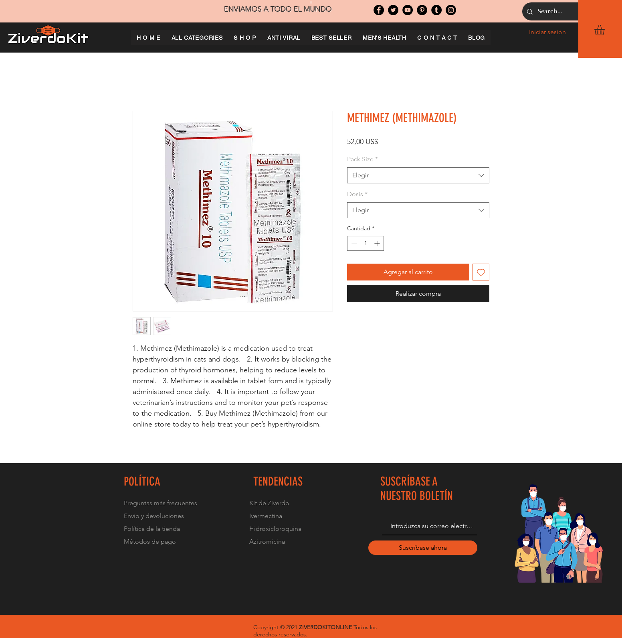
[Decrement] (353, 243)
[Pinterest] (422, 10)
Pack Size (362, 159)
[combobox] (418, 175)
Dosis (357, 194)
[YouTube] (407, 10)
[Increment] (378, 243)
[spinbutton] (365, 243)
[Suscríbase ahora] (422, 547)
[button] (605, 30)
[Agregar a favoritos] (481, 272)
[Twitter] (393, 10)
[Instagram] (451, 10)
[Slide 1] (311, 2)
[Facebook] (379, 10)
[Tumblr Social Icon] (436, 10)
